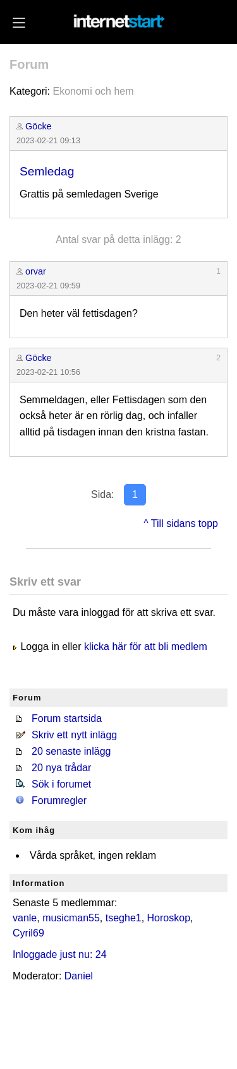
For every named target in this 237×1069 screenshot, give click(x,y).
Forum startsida (67, 718)
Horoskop (168, 917)
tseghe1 (124, 917)
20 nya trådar (61, 767)
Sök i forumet (61, 784)
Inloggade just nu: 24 (60, 954)
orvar (35, 271)
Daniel (78, 976)
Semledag (47, 171)
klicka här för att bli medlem (145, 646)
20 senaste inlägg (71, 751)
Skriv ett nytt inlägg (74, 734)
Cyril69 (28, 933)
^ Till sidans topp (180, 523)
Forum (29, 64)
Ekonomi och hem (92, 91)
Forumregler (59, 800)
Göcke (38, 126)
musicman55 (71, 917)
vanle (25, 917)
